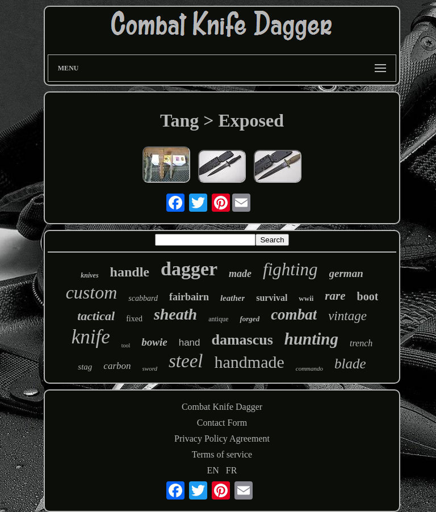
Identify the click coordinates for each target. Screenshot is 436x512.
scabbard (143, 298)
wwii (306, 298)
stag (85, 366)
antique (218, 319)
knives (89, 275)
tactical (96, 316)
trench (361, 343)
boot (368, 296)
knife (91, 337)
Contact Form (222, 422)
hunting (311, 339)
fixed (134, 318)
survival (271, 298)
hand (189, 342)
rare (335, 296)
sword (150, 368)
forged (249, 318)
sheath (175, 314)
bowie (154, 342)
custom (92, 292)
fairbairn (189, 297)
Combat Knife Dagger (222, 407)
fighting (290, 269)
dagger (189, 268)
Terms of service (222, 454)
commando (309, 368)
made (240, 273)
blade (350, 363)
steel (186, 361)
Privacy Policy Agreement (222, 438)
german (346, 273)
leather (232, 298)
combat (294, 314)
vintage (347, 316)
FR (231, 470)
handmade (249, 361)
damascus (242, 339)
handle (129, 272)
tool (126, 345)
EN (213, 470)
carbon (117, 365)
